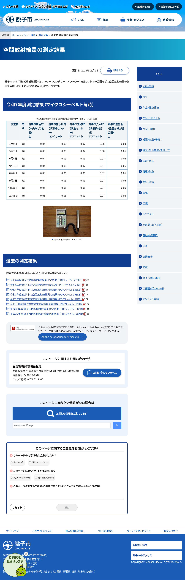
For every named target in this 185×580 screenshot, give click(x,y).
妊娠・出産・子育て (153, 139)
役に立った (17, 462)
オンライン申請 (151, 299)
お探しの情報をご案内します (71, 413)
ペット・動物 (149, 129)
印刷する (118, 70)
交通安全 (148, 256)
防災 (145, 246)
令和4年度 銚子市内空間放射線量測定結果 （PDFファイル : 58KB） (49, 289)
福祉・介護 (148, 182)
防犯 (145, 267)
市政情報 (168, 19)
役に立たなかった (39, 462)
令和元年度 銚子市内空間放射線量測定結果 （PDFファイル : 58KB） (49, 304)
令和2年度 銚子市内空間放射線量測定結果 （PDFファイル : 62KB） (49, 299)
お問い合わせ (171, 531)
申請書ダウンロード (153, 288)
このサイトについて (42, 531)
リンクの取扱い (106, 531)
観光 (105, 19)
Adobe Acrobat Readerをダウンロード (62, 337)
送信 (67, 507)
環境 (33, 35)
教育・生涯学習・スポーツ (156, 150)
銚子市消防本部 (151, 278)
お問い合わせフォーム (105, 372)
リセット (17, 507)
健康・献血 (148, 171)
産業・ (135, 19)
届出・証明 (148, 86)
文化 (145, 192)
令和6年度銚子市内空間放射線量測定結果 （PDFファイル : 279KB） (49, 280)
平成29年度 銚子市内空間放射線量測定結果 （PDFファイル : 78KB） (49, 314)
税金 (145, 97)
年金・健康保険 (151, 107)
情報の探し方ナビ (170, 6)
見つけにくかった (44, 477)
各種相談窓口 (150, 235)
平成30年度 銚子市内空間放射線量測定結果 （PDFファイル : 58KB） (49, 309)
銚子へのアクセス (142, 555)
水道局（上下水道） (153, 224)
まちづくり (148, 214)
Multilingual (82, 6)
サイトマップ (12, 531)
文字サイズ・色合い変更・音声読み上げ (46, 6)
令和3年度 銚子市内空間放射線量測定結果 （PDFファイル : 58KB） (49, 294)
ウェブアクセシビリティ (139, 531)
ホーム (15, 35)
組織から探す (144, 6)
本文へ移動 (12, 6)
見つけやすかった (20, 477)
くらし (80, 19)
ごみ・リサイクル (151, 118)
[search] (61, 425)
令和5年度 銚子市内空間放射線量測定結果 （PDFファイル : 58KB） (49, 285)
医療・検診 (148, 160)
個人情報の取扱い (75, 531)
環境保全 (44, 35)
